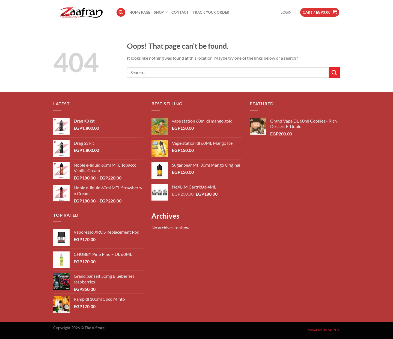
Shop (160, 12)
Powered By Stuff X (323, 330)
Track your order (211, 12)
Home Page (139, 12)
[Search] (121, 12)
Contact (180, 12)
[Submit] (334, 72)
